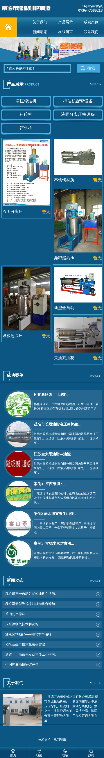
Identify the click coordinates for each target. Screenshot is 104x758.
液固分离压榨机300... (13, 217)
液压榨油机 (26, 101)
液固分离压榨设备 (78, 114)
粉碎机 (26, 114)
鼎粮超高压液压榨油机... (65, 263)
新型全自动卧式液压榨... (65, 313)
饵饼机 (26, 128)
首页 (13, 755)
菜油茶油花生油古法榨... (65, 363)
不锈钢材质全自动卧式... (65, 185)
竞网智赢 (60, 739)
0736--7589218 (90, 10)
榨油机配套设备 (78, 101)
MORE (94, 84)
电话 (65, 755)
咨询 (91, 755)
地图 (39, 755)
